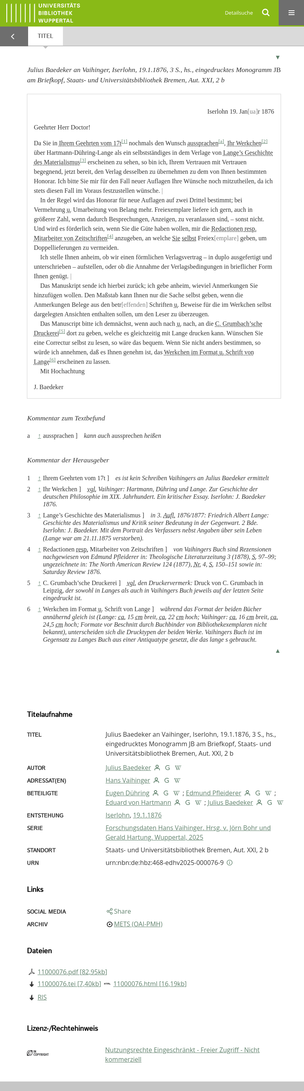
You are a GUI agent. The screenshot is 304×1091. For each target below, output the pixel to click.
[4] (110, 236)
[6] (52, 360)
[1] (124, 141)
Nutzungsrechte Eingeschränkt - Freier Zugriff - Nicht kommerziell (182, 1054)
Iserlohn (118, 815)
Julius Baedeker (128, 767)
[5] (62, 331)
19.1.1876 (147, 815)
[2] (265, 141)
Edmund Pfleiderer (213, 793)
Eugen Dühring (128, 793)
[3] (83, 160)
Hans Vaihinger (128, 780)
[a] (221, 141)
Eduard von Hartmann (138, 802)
